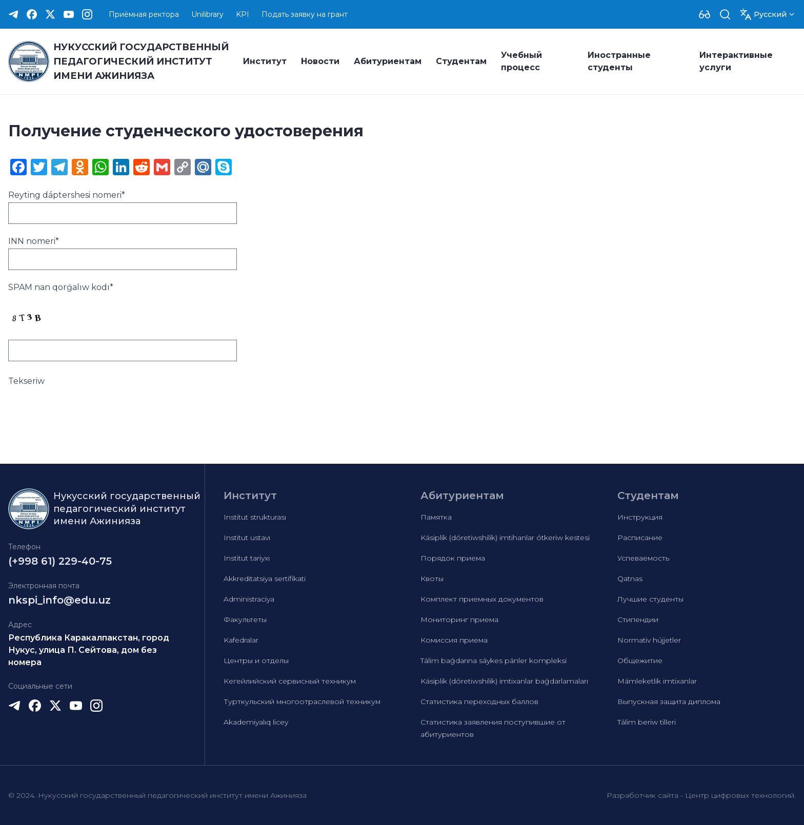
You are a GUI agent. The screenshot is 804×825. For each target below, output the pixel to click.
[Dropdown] (704, 14)
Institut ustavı (247, 537)
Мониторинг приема (459, 619)
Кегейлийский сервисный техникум (290, 681)
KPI (242, 14)
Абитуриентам (387, 61)
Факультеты (245, 619)
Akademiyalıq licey (256, 722)
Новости (320, 61)
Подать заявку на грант (305, 14)
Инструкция (639, 517)
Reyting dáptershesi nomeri (66, 195)
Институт (265, 61)
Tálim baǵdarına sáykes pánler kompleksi (493, 660)
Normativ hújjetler (649, 640)
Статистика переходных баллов (479, 701)
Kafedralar (241, 640)
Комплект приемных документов (482, 599)
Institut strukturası (255, 517)
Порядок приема (452, 558)
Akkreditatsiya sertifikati (265, 578)
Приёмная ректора (144, 14)
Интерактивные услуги (736, 61)
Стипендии (637, 619)
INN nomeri (33, 241)
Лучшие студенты (650, 599)
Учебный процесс (521, 61)
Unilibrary (207, 14)
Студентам (461, 61)
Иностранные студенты (619, 61)
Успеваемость (643, 558)
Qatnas (629, 578)
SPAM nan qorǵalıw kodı (60, 287)
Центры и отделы (256, 660)
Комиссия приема (454, 640)
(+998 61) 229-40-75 (60, 561)
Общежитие (639, 660)
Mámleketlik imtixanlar (657, 681)
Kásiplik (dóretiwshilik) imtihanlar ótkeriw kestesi (505, 537)
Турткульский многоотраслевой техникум (302, 701)
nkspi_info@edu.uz (59, 600)
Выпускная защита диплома (668, 701)
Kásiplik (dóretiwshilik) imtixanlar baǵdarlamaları (504, 681)
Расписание (639, 537)
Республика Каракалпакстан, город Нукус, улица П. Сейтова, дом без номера (88, 650)
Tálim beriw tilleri (646, 722)
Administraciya (249, 599)
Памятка (436, 517)
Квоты (432, 578)
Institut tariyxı (247, 558)
